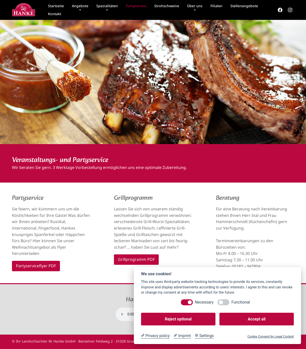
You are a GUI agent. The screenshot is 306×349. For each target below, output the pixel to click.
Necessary (204, 302)
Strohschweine (166, 5)
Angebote (80, 5)
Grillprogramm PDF (136, 259)
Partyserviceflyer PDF (36, 266)
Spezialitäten (107, 5)
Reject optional (178, 319)
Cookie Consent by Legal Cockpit (270, 336)
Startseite (56, 5)
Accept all (256, 319)
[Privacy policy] (155, 335)
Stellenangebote (244, 5)
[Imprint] (182, 335)
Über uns (195, 5)
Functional (240, 302)
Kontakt (54, 13)
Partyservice (136, 5)
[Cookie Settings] (204, 335)
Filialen (216, 5)
